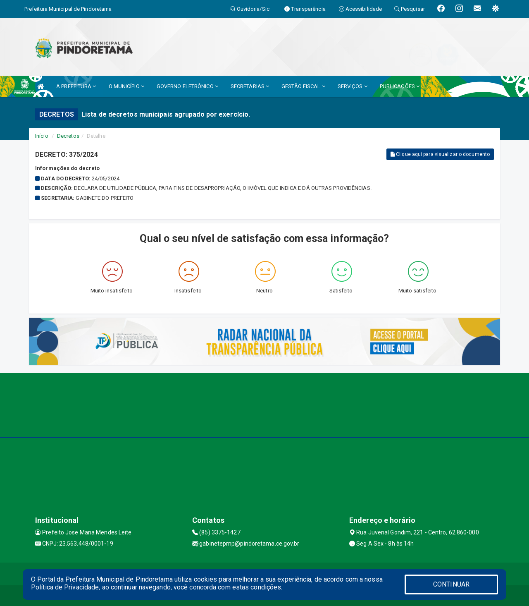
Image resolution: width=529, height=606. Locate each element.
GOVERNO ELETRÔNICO (187, 86)
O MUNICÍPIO (126, 86)
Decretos (68, 136)
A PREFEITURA (76, 86)
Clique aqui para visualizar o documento (440, 154)
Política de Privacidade (65, 587)
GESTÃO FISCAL (303, 86)
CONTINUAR (451, 584)
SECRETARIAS (250, 86)
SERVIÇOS (352, 86)
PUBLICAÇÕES (399, 86)
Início (41, 136)
